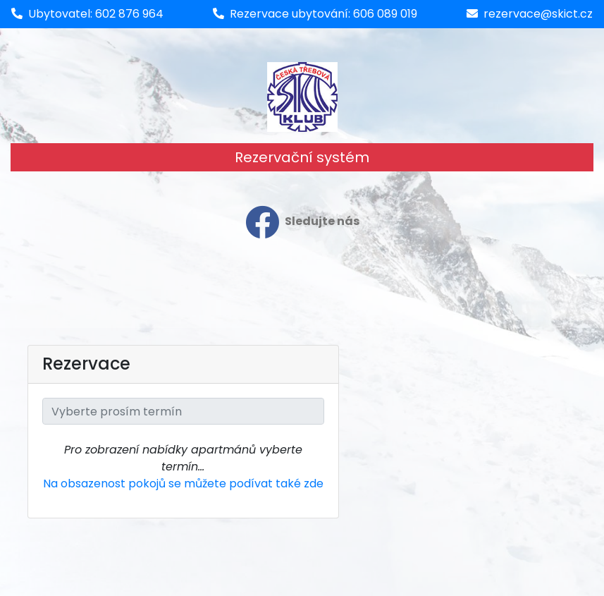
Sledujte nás (302, 222)
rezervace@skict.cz (538, 14)
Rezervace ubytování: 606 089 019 (323, 14)
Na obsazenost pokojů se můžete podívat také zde (183, 483)
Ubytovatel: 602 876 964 (96, 14)
